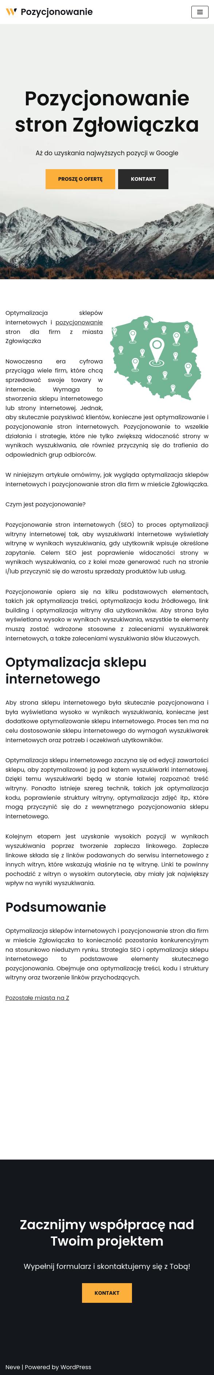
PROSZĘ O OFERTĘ (80, 179)
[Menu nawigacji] (200, 12)
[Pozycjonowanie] (49, 12)
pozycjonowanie (79, 322)
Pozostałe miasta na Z (37, 998)
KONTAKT (143, 179)
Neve (12, 1367)
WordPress (76, 1367)
